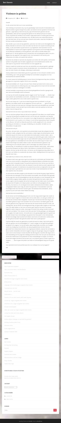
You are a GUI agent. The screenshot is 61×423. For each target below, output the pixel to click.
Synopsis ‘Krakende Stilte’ (10, 331)
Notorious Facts (8, 325)
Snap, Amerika (8, 360)
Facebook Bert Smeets (10, 354)
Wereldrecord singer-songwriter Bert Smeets (15, 279)
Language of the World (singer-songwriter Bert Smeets (18, 285)
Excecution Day (8, 272)
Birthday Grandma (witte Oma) (12, 322)
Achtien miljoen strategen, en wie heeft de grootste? (17, 319)
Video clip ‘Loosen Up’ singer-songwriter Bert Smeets (18, 310)
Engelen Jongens (8, 351)
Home (48, 2)
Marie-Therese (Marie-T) (10, 275)
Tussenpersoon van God (10, 288)
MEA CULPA (25, 18)
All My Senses (7, 282)
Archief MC (9, 396)
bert (19, 18)
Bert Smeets (7, 3)
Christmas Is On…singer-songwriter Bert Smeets (16, 303)
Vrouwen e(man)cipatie (10, 307)
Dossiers (6, 348)
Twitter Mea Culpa (9, 363)
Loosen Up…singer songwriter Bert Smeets (15, 300)
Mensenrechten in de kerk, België (12, 357)
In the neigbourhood (9, 328)
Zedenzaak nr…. (8, 294)
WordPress (39, 421)
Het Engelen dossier (9, 316)
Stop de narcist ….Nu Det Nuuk (12, 291)
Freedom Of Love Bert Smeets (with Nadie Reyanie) (17, 297)
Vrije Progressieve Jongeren (11, 266)
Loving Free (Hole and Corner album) (13, 313)
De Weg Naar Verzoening (10, 345)
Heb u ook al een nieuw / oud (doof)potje (15, 269)
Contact (54, 2)
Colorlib (30, 421)
